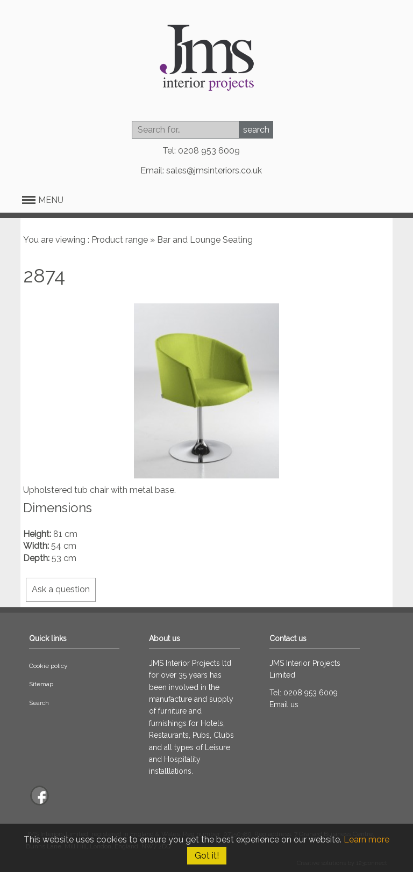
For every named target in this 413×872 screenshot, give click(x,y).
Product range (119, 240)
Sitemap (41, 684)
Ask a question (61, 589)
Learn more (366, 839)
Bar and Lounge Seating (205, 240)
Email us (283, 704)
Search (39, 703)
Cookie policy (48, 666)
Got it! (207, 856)
